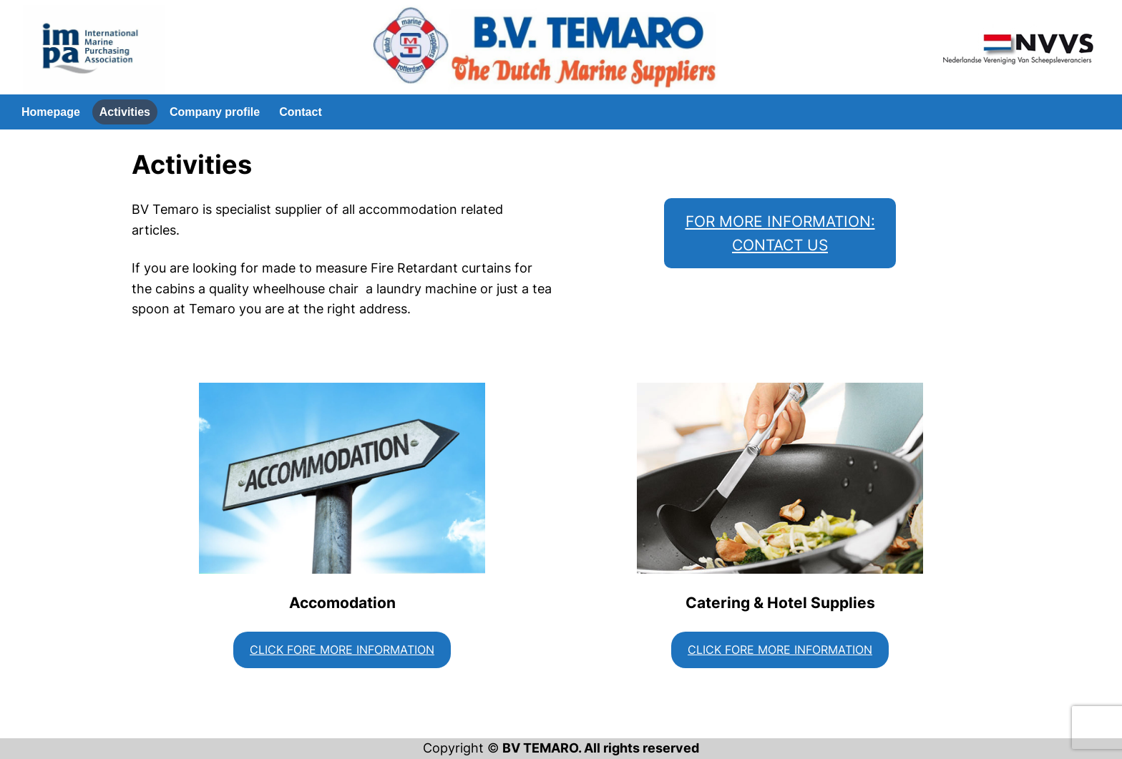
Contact (300, 112)
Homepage (50, 112)
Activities (124, 112)
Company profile (215, 112)
